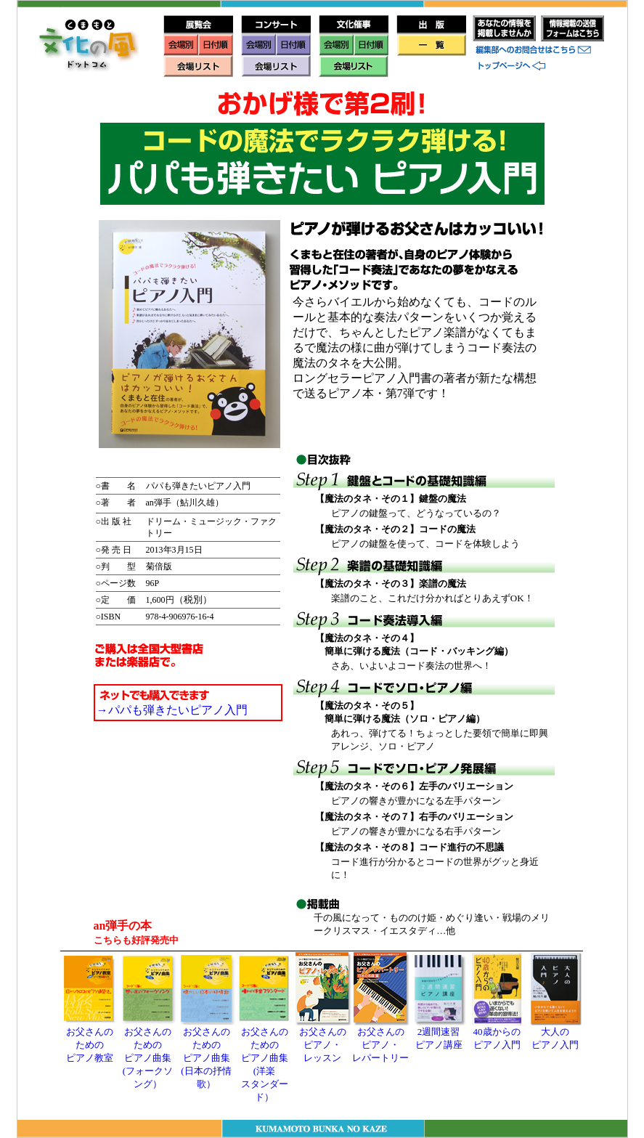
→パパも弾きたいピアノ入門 (172, 710)
